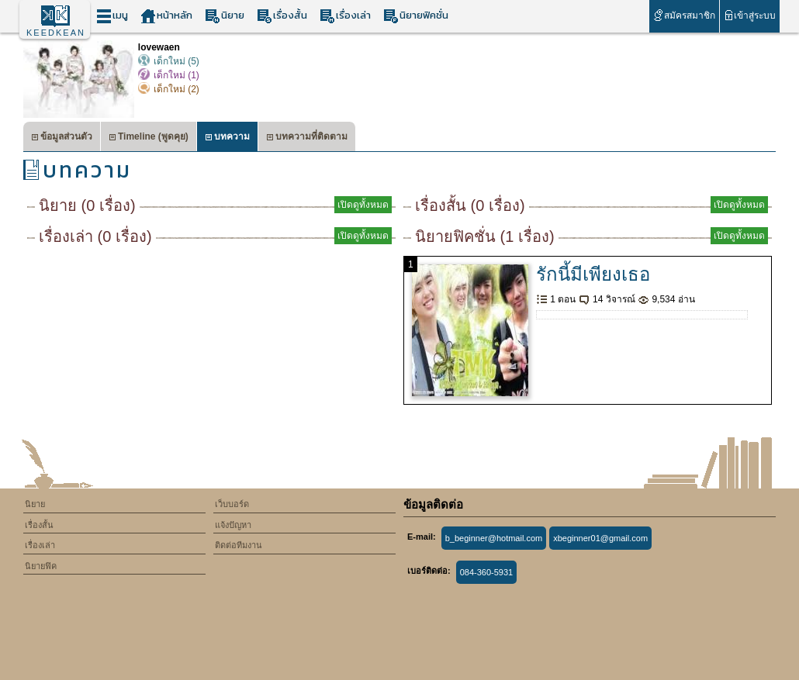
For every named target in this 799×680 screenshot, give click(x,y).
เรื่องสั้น (282, 16)
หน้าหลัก (166, 16)
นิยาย (224, 16)
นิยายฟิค (41, 566)
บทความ (227, 138)
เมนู (112, 16)
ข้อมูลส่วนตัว (61, 138)
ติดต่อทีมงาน (238, 545)
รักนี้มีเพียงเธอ (593, 274)
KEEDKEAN (55, 32)
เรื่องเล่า (345, 16)
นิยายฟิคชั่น (415, 16)
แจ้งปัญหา (233, 525)
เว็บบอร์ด (232, 504)
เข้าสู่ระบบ (750, 15)
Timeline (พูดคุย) (149, 138)
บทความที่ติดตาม (307, 138)
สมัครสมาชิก (683, 15)
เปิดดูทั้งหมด (363, 204)
